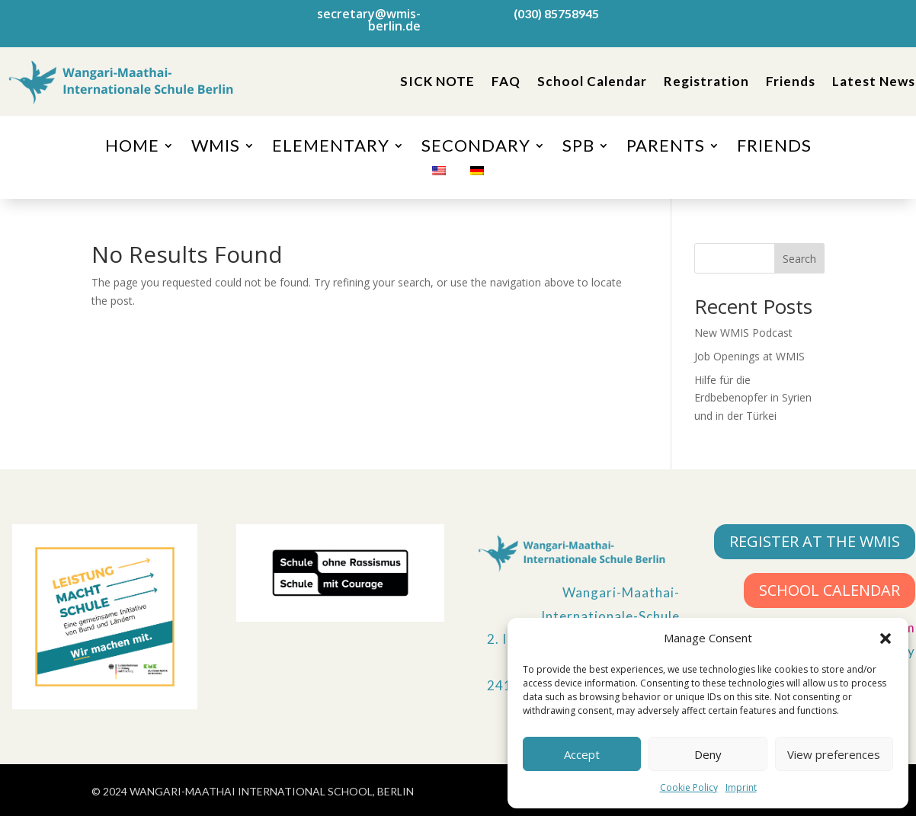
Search (799, 258)
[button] (885, 638)
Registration (706, 81)
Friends (790, 81)
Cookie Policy (689, 787)
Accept (582, 754)
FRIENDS (774, 147)
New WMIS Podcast (743, 332)
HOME (132, 147)
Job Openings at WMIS (749, 356)
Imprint (741, 787)
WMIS (215, 147)
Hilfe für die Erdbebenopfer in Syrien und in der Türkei (753, 398)
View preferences (833, 754)
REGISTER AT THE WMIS (814, 541)
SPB (578, 147)
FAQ (506, 81)
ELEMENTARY (330, 147)
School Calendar (592, 81)
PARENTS (665, 147)
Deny (708, 754)
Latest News (873, 81)
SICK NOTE (437, 81)
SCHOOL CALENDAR (829, 590)
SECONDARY (475, 147)
